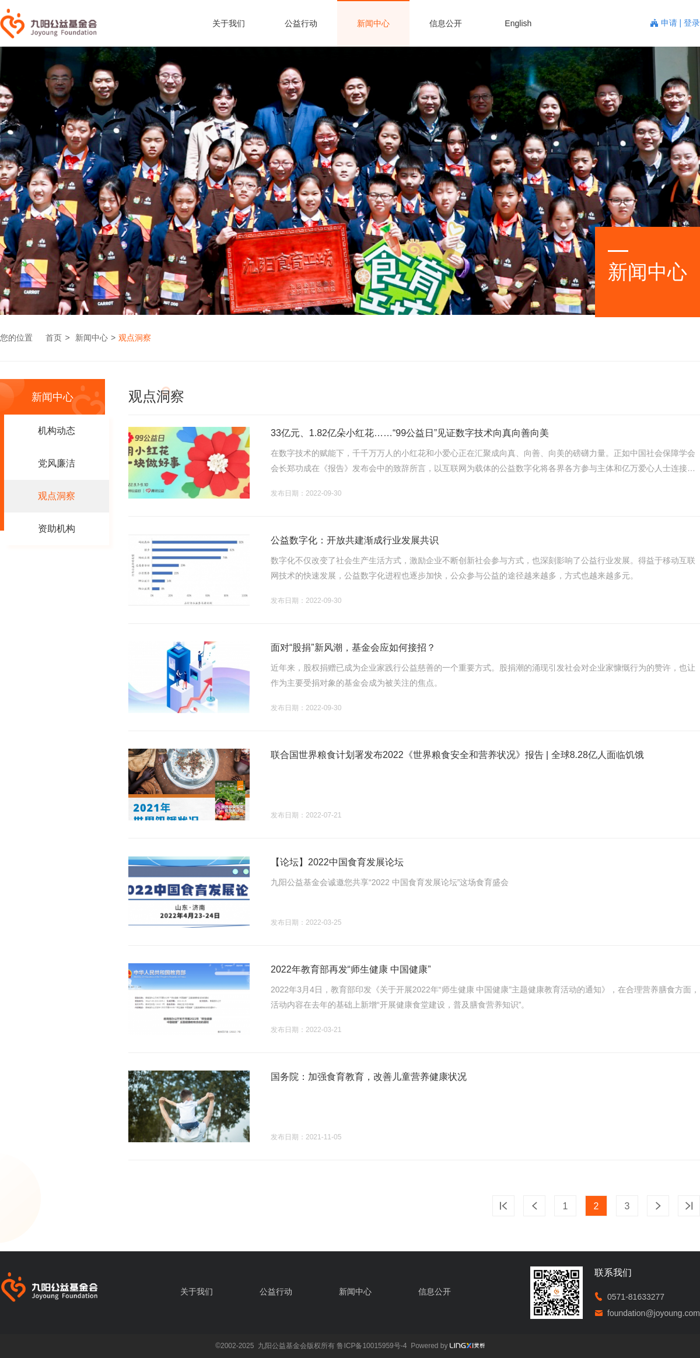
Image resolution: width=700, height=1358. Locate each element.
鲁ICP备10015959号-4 (372, 1346)
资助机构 (56, 529)
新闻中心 (373, 23)
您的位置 (16, 337)
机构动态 (56, 431)
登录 (692, 22)
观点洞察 (134, 337)
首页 (54, 337)
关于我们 (228, 23)
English (518, 23)
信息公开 (445, 23)
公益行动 (301, 23)
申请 (670, 22)
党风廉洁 (56, 463)
